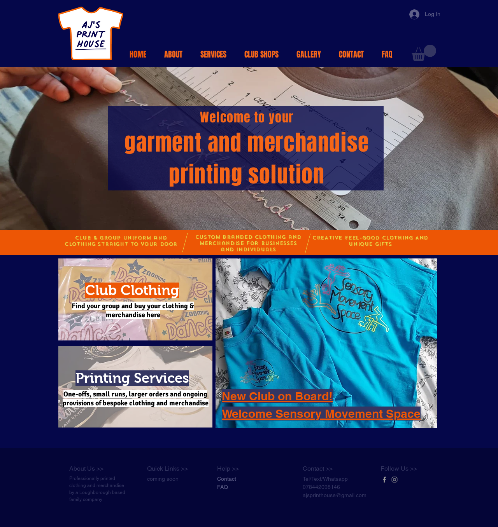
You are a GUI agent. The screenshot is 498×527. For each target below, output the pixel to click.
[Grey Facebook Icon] (384, 479)
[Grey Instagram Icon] (394, 479)
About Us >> (86, 468)
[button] (424, 53)
